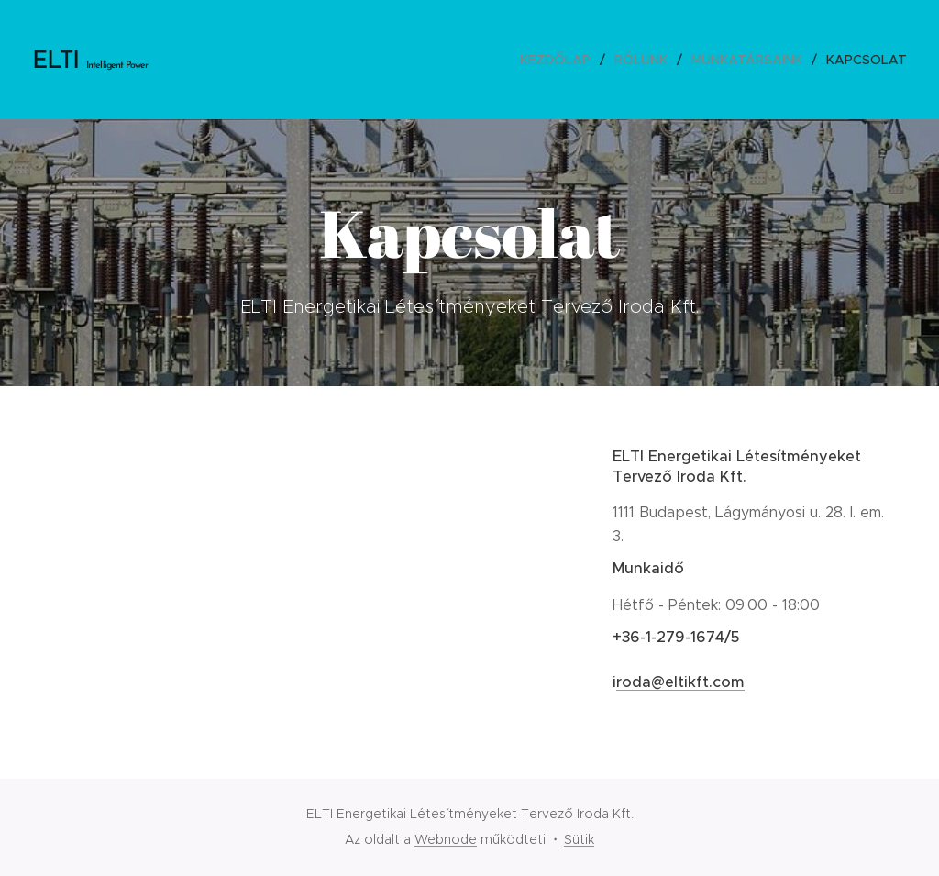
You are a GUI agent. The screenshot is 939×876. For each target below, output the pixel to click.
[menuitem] (560, 60)
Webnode (445, 839)
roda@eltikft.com (680, 682)
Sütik (579, 839)
